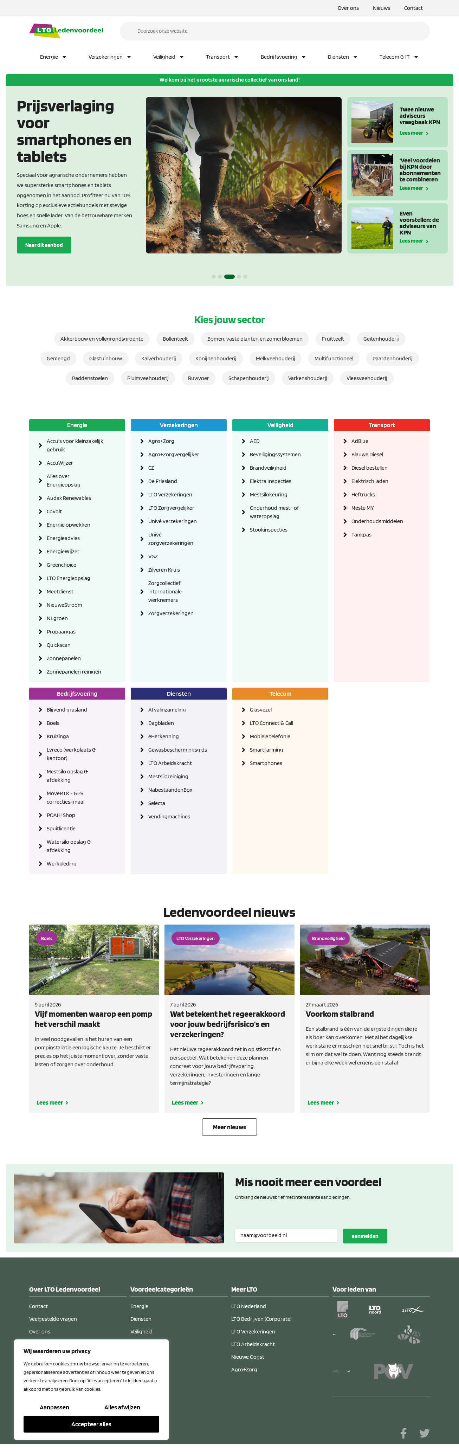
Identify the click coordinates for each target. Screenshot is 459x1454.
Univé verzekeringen (172, 521)
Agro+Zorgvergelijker (173, 454)
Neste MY (362, 507)
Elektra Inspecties (270, 481)
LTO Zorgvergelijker (171, 507)
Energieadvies (63, 538)
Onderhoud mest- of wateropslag (274, 512)
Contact (413, 8)
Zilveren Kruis (164, 569)
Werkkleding (62, 863)
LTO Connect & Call (271, 723)
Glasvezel (261, 709)
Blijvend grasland (67, 709)
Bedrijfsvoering (283, 57)
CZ (151, 467)
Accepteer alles (91, 1424)
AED (255, 441)
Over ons (348, 8)
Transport (222, 57)
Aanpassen (54, 1407)
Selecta (156, 803)
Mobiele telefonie (270, 736)
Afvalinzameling (167, 709)
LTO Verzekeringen (170, 494)
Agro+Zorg (161, 441)
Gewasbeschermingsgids (177, 749)
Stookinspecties (268, 529)
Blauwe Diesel (367, 454)
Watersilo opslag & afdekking (69, 846)
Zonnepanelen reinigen (74, 671)
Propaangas (61, 631)
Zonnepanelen (64, 658)
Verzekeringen (110, 57)
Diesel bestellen (369, 467)
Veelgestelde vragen (53, 1318)
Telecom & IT (399, 57)
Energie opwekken (68, 524)
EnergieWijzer (63, 551)
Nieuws (381, 8)
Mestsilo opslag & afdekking (67, 775)
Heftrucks (363, 494)
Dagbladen (161, 723)
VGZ (153, 556)
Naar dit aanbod (44, 245)
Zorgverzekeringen (171, 613)
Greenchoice (61, 564)
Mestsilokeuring (268, 494)
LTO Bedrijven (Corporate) (261, 1318)
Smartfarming (266, 749)
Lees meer (411, 132)
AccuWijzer (60, 462)
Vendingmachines (169, 816)
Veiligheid (169, 57)
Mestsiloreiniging (168, 776)
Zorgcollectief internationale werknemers (165, 591)
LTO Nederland (248, 1306)
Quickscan (59, 645)
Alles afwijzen (122, 1407)
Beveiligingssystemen (275, 454)
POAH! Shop (61, 815)
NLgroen (57, 618)
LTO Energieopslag (68, 578)
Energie (53, 57)
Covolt (54, 511)
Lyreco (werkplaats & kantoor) (71, 753)
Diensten (343, 57)
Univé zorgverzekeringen (170, 538)
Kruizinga (58, 736)
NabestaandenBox (170, 789)
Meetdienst (60, 591)
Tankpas (361, 534)
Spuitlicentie (61, 828)
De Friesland (162, 481)
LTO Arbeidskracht (170, 763)
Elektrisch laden (369, 481)
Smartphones (266, 763)
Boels (53, 723)
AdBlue (359, 441)
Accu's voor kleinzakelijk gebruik (75, 445)
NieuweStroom (64, 604)
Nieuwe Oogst (247, 1356)
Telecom (280, 693)
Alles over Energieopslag (63, 480)
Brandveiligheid (268, 467)
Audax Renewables (69, 498)
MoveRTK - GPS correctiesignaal (65, 797)
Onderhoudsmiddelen (377, 521)
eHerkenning (163, 736)
